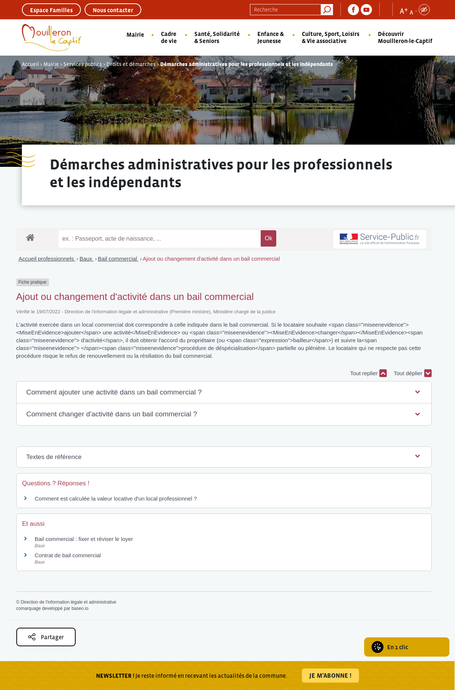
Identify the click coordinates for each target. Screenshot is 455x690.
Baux (86, 258)
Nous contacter (113, 10)
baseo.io (80, 608)
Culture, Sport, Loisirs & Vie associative (330, 37)
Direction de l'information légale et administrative (68, 602)
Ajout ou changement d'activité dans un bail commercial (211, 258)
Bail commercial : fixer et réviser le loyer (84, 539)
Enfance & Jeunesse (270, 37)
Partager (46, 636)
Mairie (135, 34)
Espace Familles (51, 10)
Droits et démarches (131, 64)
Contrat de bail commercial (68, 555)
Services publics (82, 64)
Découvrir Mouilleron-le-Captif (405, 37)
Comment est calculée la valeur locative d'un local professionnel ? (116, 498)
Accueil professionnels (47, 258)
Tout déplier (413, 373)
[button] (224, 392)
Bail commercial (118, 258)
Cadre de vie (169, 37)
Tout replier (368, 373)
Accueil (30, 64)
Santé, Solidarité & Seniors (217, 37)
